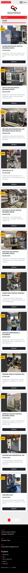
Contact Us (5, 563)
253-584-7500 (5, 540)
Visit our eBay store (7, 559)
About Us (5, 561)
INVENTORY (6, 554)
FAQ (4, 557)
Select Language (5, 2)
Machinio (14, 567)
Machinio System (4, 567)
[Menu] (21, 2)
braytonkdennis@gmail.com (10, 547)
